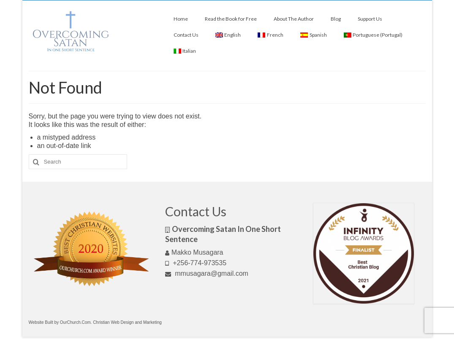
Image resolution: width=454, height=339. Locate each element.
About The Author (294, 19)
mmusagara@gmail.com (206, 273)
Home (181, 19)
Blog (336, 19)
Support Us (370, 19)
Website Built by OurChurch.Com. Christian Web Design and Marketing (95, 322)
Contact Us (186, 35)
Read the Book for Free (231, 19)
